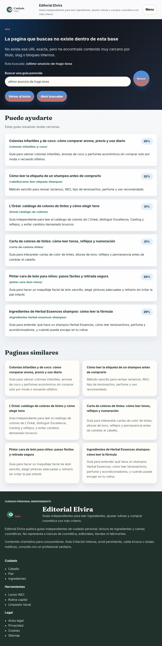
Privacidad (15, 625)
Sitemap (14, 635)
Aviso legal (16, 620)
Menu (150, 9)
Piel (10, 574)
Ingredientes (17, 578)
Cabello (13, 569)
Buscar (141, 78)
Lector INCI (16, 594)
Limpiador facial (19, 604)
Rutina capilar (18, 600)
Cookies (14, 630)
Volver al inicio (19, 96)
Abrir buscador (52, 96)
